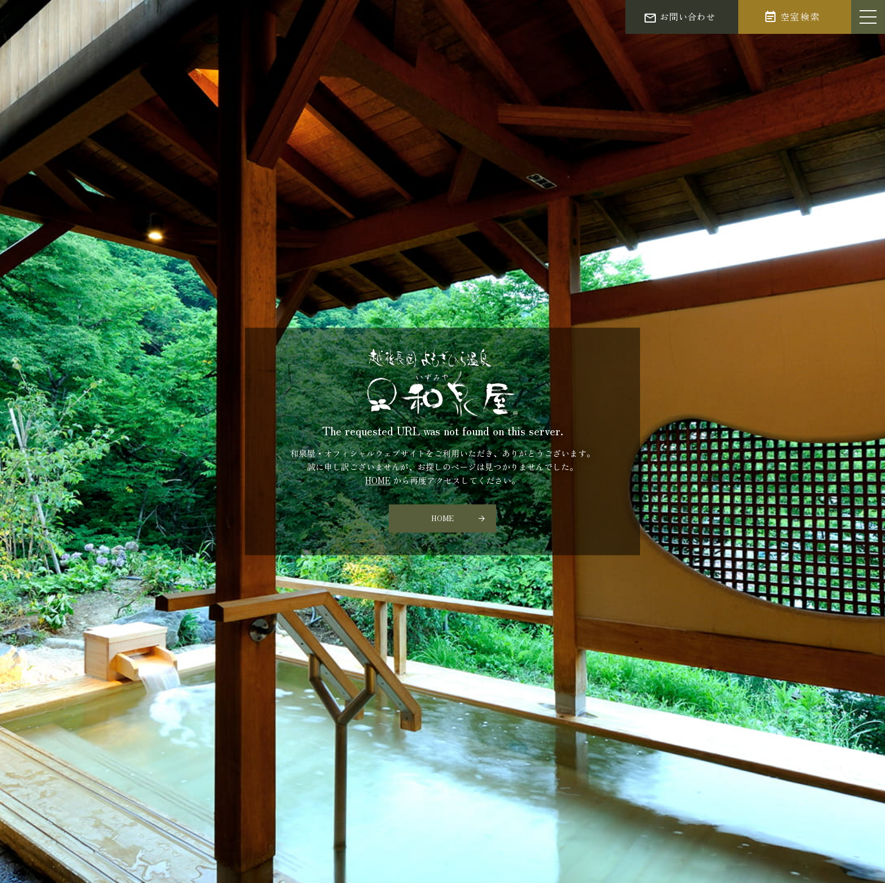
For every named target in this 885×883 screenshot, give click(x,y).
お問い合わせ (687, 16)
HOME (378, 481)
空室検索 (800, 16)
